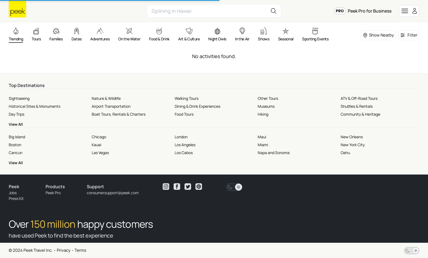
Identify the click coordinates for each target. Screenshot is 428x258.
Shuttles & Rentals (357, 106)
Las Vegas (100, 152)
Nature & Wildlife (106, 98)
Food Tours (184, 114)
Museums (266, 106)
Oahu (345, 152)
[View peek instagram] (166, 186)
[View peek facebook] (177, 186)
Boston (15, 144)
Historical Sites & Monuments (34, 106)
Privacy (63, 250)
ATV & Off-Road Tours (359, 98)
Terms (80, 250)
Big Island (17, 136)
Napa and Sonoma (274, 152)
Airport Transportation (111, 106)
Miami (263, 144)
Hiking (263, 114)
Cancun (15, 152)
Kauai (96, 144)
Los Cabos (184, 152)
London (181, 136)
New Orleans (352, 136)
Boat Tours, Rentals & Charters (118, 114)
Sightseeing (19, 98)
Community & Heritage (360, 114)
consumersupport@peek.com (113, 192)
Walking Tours (186, 98)
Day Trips (16, 114)
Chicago (99, 136)
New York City (353, 144)
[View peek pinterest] (198, 186)
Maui (262, 136)
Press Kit (16, 198)
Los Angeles (185, 144)
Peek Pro (53, 192)
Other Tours (268, 98)
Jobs (13, 192)
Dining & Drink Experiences (197, 106)
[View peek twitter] (188, 186)
